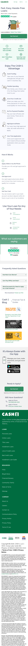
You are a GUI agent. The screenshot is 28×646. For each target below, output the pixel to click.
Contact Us (5, 510)
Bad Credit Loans (7, 455)
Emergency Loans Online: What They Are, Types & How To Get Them (13, 316)
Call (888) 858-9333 (14, 402)
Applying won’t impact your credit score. (14, 392)
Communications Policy (9, 514)
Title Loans (5, 442)
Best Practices (21, 419)
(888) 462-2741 (15, 573)
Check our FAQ (19, 293)
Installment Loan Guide (9, 459)
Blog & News (6, 474)
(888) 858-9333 (21, 548)
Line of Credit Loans (8, 451)
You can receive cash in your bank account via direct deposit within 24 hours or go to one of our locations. (13, 196)
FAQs (3, 469)
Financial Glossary (7, 478)
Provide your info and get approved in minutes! (14, 167)
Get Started (14, 389)
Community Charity (8, 482)
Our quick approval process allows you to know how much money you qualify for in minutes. (13, 181)
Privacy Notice (6, 518)
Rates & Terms (6, 487)
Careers (4, 505)
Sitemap (4, 491)
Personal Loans (7, 433)
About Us (5, 501)
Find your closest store (15, 406)
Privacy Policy (6, 523)
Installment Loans (7, 446)
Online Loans (6, 438)
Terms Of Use (6, 527)
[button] (14, 275)
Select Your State (16, 32)
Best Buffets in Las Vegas (11, 329)
